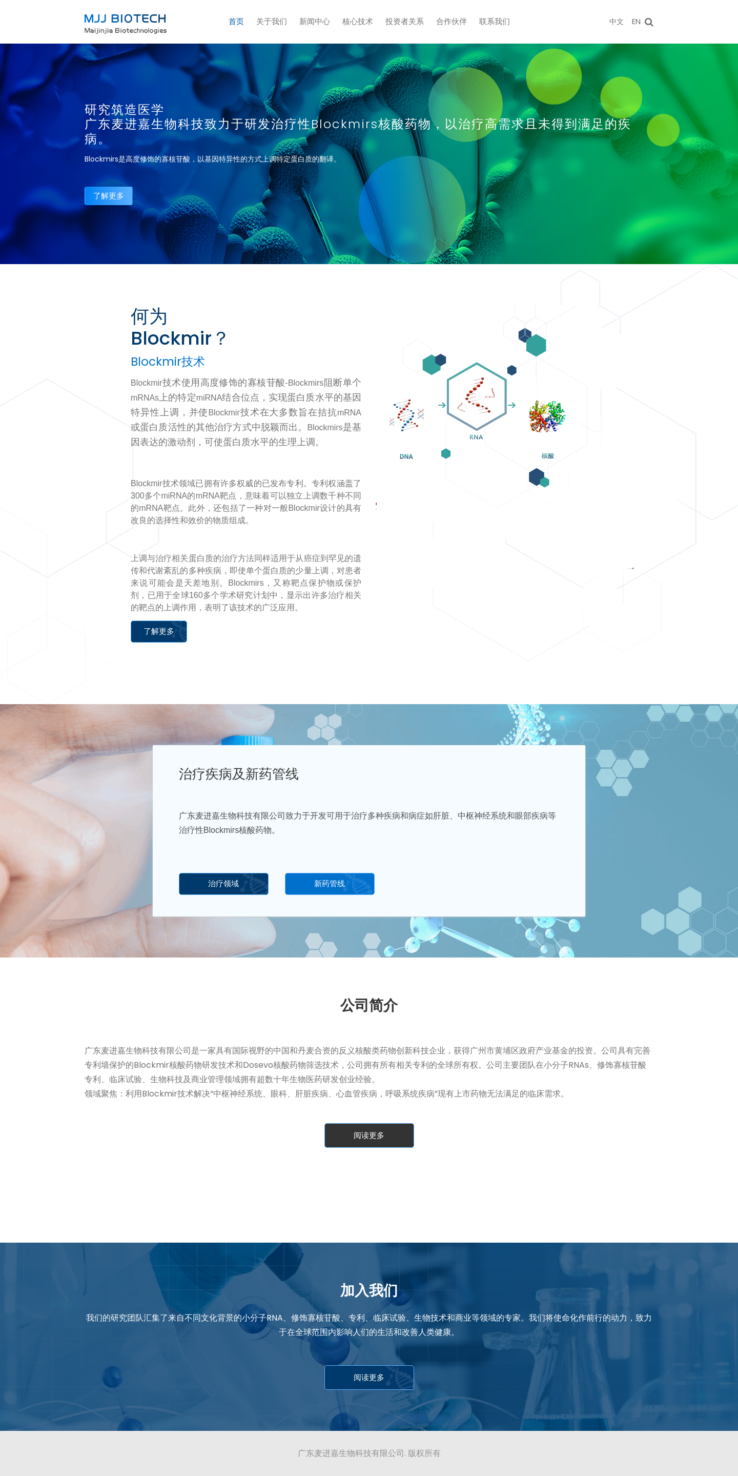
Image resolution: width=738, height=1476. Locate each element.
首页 (236, 21)
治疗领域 (223, 883)
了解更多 (108, 195)
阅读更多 (369, 1135)
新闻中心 (314, 21)
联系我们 (494, 21)
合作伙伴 (451, 21)
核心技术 (357, 21)
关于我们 (271, 21)
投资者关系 (404, 21)
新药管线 (329, 883)
